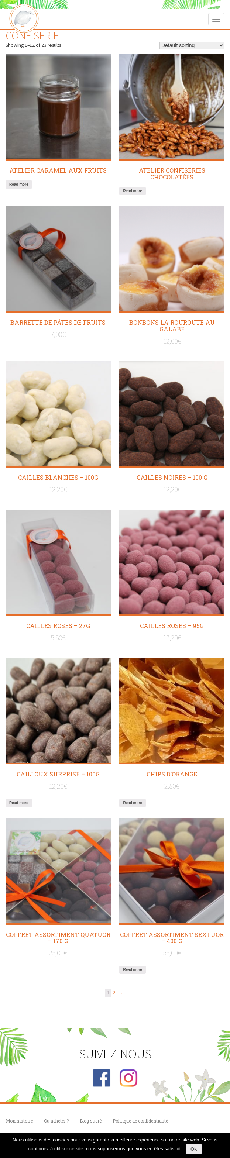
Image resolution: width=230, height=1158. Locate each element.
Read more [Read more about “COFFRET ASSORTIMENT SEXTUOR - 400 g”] (132, 970)
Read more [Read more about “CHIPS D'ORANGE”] (132, 803)
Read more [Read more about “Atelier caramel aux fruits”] (18, 184)
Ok (193, 1149)
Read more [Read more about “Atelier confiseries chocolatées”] (132, 191)
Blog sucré (91, 1121)
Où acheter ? (56, 1121)
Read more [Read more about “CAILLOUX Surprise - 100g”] (18, 803)
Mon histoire (19, 1121)
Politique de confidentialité (140, 1121)
